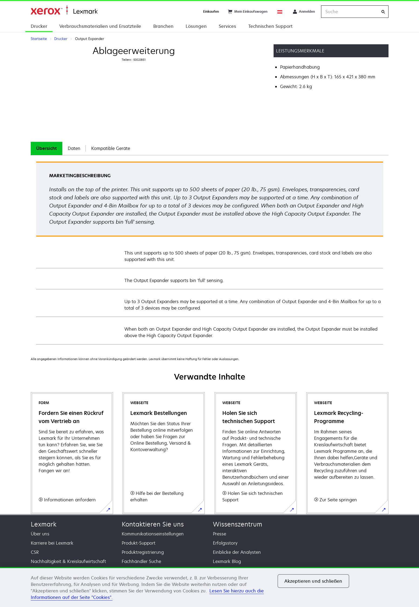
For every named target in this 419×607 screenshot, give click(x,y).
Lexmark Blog (227, 561)
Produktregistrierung (143, 552)
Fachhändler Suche (141, 561)
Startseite (64, 10)
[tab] (46, 148)
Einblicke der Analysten (237, 552)
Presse (219, 534)
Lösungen (196, 26)
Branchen (163, 26)
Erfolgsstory (225, 543)
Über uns (40, 534)
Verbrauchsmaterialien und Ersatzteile (100, 26)
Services (227, 26)
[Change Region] (280, 11)
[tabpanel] (210, 252)
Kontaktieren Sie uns (153, 524)
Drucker (39, 26)
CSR (35, 552)
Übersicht (46, 148)
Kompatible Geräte (110, 148)
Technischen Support (270, 26)
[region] (209, 587)
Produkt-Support (138, 543)
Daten (74, 148)
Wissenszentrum (237, 524)
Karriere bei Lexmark (52, 543)
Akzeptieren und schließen (313, 581)
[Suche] (383, 12)
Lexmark (43, 524)
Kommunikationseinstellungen (153, 534)
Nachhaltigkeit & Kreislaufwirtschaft (68, 561)
